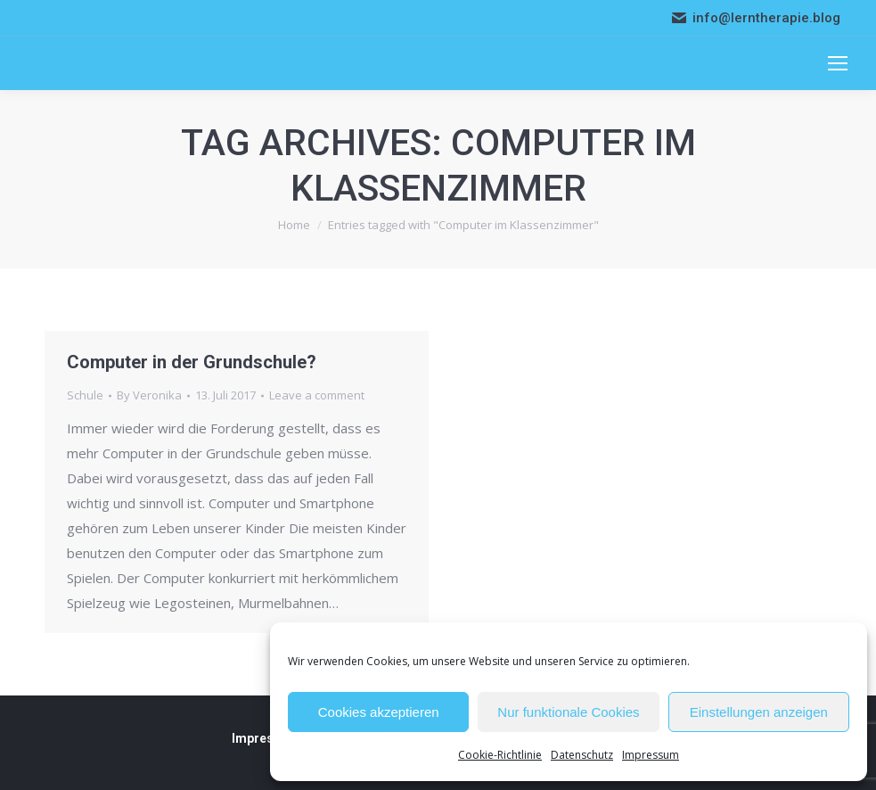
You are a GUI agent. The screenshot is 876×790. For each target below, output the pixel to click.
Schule (85, 395)
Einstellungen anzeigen (759, 712)
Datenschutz (582, 754)
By (149, 395)
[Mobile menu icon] (837, 63)
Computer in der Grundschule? (191, 362)
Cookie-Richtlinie (500, 754)
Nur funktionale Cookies (568, 712)
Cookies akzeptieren (378, 712)
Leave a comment (316, 395)
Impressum (650, 754)
